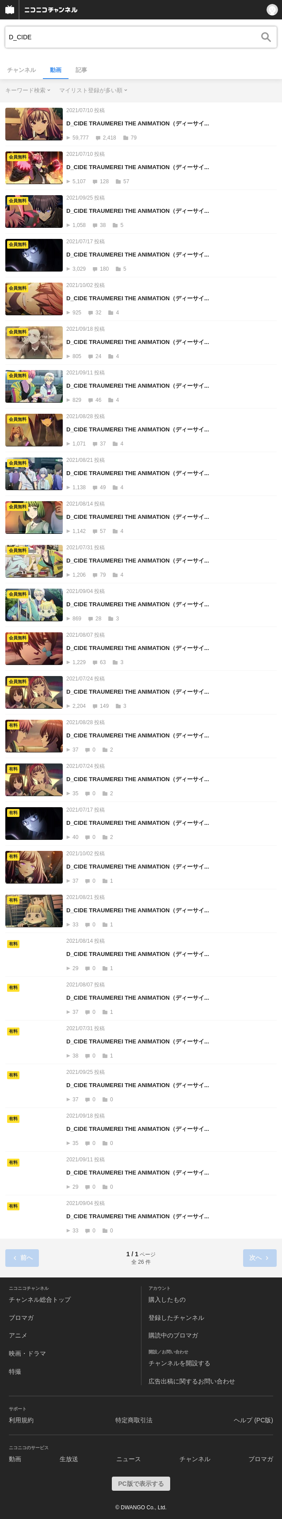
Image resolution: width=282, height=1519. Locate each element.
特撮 (15, 1371)
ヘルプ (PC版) (253, 1420)
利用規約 (21, 1420)
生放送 (69, 1458)
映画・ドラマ (27, 1353)
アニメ (18, 1335)
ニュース (128, 1458)
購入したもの (167, 1299)
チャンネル (21, 70)
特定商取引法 (133, 1420)
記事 (81, 70)
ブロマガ (21, 1317)
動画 (55, 70)
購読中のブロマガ (173, 1335)
